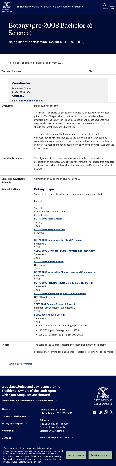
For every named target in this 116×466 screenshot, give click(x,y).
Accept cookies (76, 455)
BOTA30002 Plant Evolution (49, 229)
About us (6, 409)
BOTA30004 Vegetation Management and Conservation (65, 272)
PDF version (26, 363)
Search (105, 6)
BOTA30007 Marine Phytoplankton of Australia (60, 293)
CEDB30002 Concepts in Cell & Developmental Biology (64, 250)
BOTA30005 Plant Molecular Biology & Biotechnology (63, 282)
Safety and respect (12, 423)
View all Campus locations (54, 437)
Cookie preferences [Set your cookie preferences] (100, 455)
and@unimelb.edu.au (31, 100)
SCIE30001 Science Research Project (54, 304)
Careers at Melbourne (14, 416)
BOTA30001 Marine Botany (49, 261)
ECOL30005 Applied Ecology (49, 314)
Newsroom (8, 430)
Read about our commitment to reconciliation (27, 400)
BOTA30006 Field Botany (48, 218)
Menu (112, 6)
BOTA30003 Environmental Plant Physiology (58, 240)
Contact (6, 437)
